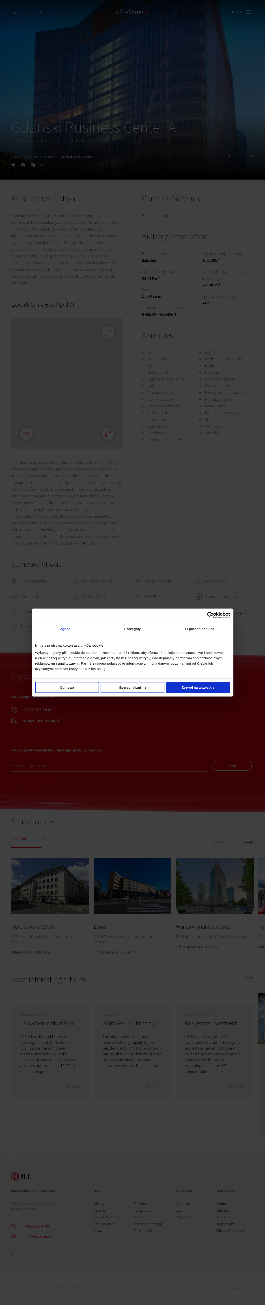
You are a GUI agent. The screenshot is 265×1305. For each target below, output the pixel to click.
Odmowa (67, 687)
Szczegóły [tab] (132, 629)
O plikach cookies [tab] (199, 629)
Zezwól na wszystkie (198, 687)
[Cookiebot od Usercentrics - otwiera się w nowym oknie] (210, 615)
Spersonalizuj (132, 687)
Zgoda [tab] (65, 629)
